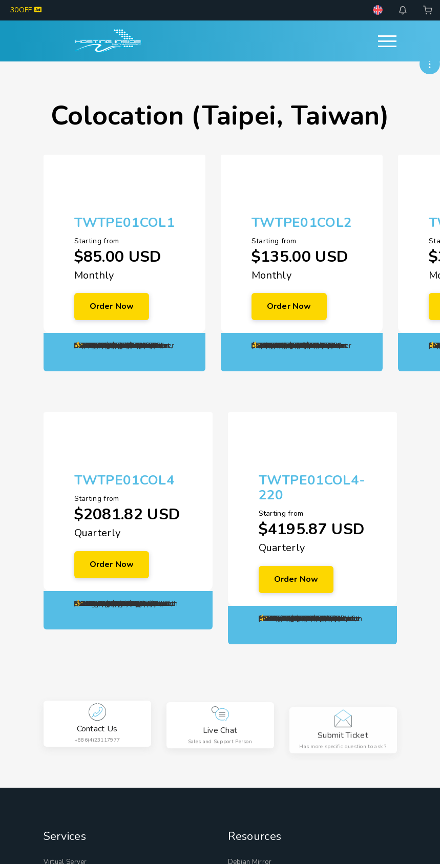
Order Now (112, 306)
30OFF (25, 10)
